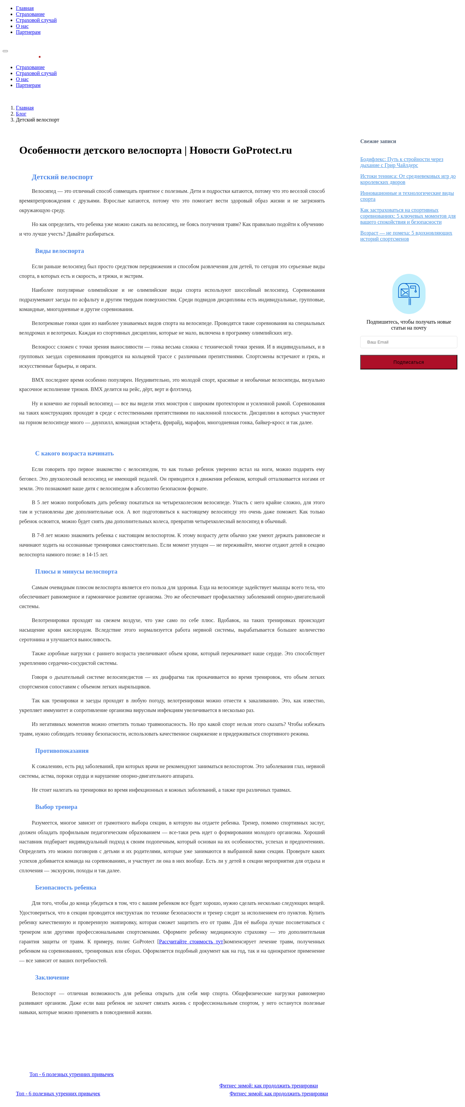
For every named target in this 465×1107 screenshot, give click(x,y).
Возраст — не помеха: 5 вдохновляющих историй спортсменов (406, 236)
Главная (25, 8)
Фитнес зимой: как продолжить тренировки (268, 1085)
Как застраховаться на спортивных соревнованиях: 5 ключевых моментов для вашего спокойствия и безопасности (408, 216)
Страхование (30, 14)
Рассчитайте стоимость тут (191, 941)
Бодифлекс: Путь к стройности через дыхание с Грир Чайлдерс (401, 162)
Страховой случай (36, 20)
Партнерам (28, 32)
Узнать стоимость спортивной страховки (172, 1054)
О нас (22, 26)
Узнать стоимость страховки (35, 43)
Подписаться (408, 362)
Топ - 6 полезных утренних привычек (72, 1074)
